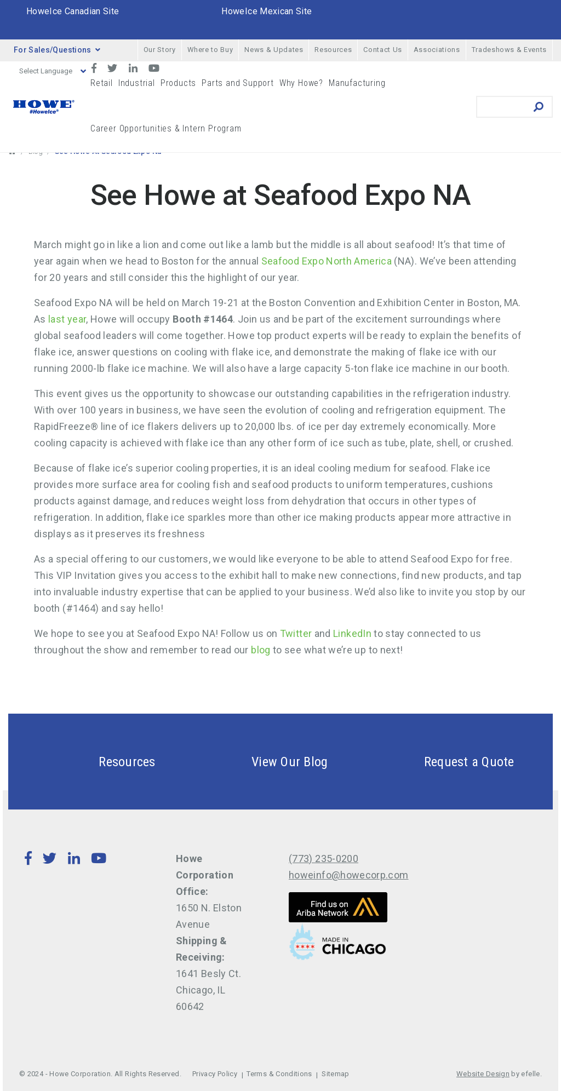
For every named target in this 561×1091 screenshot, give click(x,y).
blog (260, 650)
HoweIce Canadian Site (72, 11)
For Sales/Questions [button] (57, 49)
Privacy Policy (214, 1074)
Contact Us (382, 49)
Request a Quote (443, 761)
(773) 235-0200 (323, 858)
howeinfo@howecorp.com (349, 875)
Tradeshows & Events (509, 49)
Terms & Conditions (279, 1074)
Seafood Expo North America (326, 261)
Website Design (483, 1074)
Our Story (160, 49)
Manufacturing (357, 83)
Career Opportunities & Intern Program (166, 128)
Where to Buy (210, 49)
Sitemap (336, 1074)
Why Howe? (301, 83)
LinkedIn (352, 633)
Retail (101, 83)
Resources (333, 49)
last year (67, 319)
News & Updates (273, 49)
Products (178, 83)
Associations (437, 49)
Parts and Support (238, 83)
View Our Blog (263, 761)
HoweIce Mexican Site (266, 11)
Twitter (296, 633)
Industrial (136, 83)
